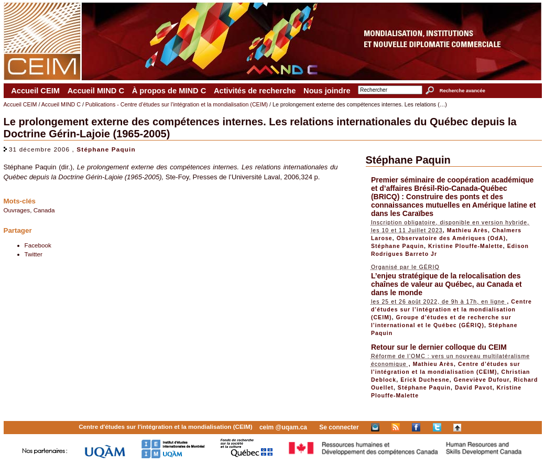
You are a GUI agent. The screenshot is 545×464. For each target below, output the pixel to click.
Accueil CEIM (35, 91)
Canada (44, 210)
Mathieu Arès (467, 230)
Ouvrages (17, 210)
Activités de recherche (255, 91)
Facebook (38, 245)
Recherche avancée (462, 90)
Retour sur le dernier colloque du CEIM (439, 347)
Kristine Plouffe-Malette (465, 246)
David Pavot (474, 387)
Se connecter (338, 427)
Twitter (33, 254)
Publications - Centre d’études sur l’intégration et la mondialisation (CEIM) (176, 104)
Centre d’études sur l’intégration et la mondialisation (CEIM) (451, 309)
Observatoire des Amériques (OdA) (451, 238)
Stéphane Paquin (106, 149)
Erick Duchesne (425, 379)
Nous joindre (327, 91)
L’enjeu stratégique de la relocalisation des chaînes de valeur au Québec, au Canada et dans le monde (446, 284)
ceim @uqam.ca (283, 427)
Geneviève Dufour (481, 379)
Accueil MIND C (96, 91)
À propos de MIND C (169, 91)
